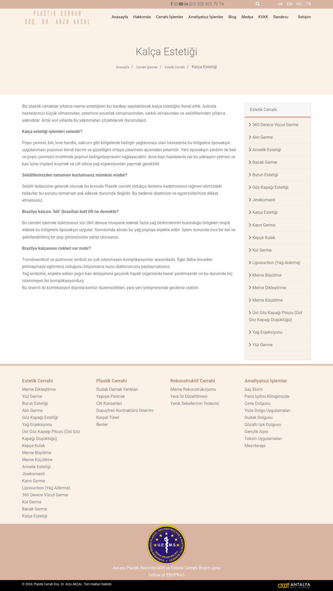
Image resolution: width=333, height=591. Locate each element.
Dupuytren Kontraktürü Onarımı (124, 410)
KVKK (263, 17)
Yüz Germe (260, 344)
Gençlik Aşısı (256, 431)
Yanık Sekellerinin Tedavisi (194, 403)
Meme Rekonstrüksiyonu (193, 389)
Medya (247, 17)
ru (299, 4)
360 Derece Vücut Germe (273, 124)
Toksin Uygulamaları (263, 438)
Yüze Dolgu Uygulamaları (268, 410)
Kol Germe (260, 250)
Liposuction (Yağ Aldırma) (274, 262)
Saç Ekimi (254, 389)
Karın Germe (262, 225)
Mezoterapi (255, 445)
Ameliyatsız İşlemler (205, 17)
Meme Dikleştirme (267, 287)
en (289, 4)
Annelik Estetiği (265, 149)
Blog (232, 17)
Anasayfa (120, 17)
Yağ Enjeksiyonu (265, 332)
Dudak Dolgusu (259, 417)
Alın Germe (261, 137)
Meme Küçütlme (266, 300)
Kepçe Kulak (262, 237)
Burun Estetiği (263, 174)
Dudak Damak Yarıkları (117, 389)
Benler (102, 424)
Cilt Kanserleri (109, 403)
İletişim (304, 17)
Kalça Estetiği (204, 66)
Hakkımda (142, 17)
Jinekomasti (262, 199)
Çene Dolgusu (257, 403)
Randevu (281, 17)
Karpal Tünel (107, 417)
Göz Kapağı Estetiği (268, 187)
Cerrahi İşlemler (169, 17)
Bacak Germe (263, 162)
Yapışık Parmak (110, 396)
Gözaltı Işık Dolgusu (263, 424)
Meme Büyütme (265, 275)
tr (308, 4)
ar (280, 4)
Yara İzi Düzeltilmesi (189, 396)
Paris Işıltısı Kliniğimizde (267, 396)
